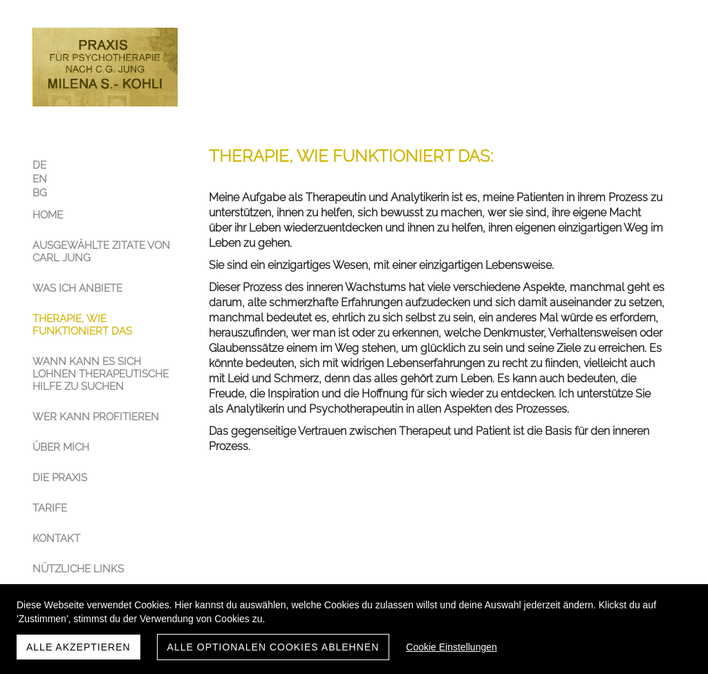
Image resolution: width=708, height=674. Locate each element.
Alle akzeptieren (78, 647)
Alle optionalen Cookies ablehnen (273, 647)
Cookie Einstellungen (451, 647)
